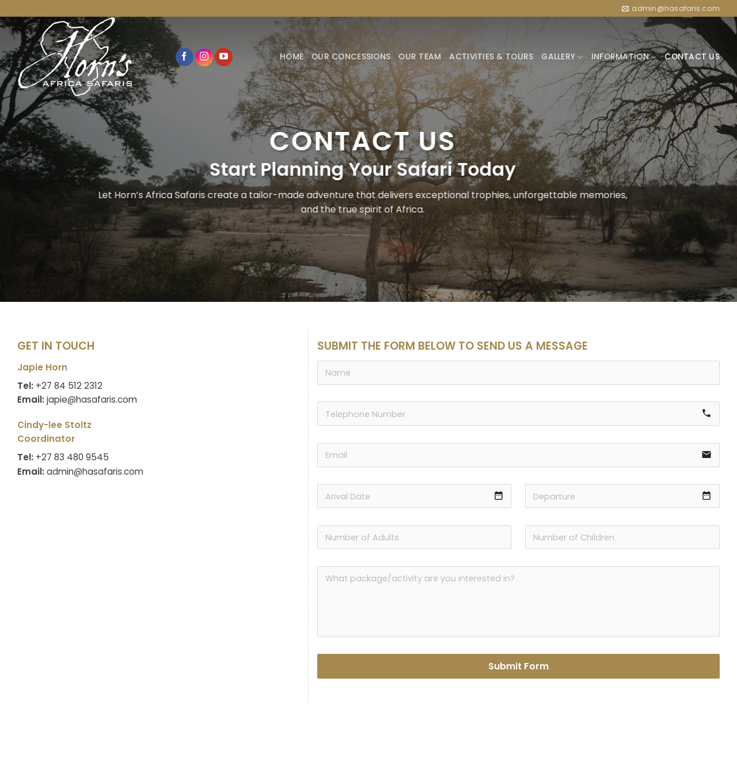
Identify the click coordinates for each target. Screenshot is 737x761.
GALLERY (562, 57)
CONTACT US (692, 56)
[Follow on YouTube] (224, 57)
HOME (291, 56)
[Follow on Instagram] (204, 57)
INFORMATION (623, 57)
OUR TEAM (419, 56)
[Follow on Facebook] (184, 57)
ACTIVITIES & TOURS (491, 56)
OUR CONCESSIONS (350, 56)
